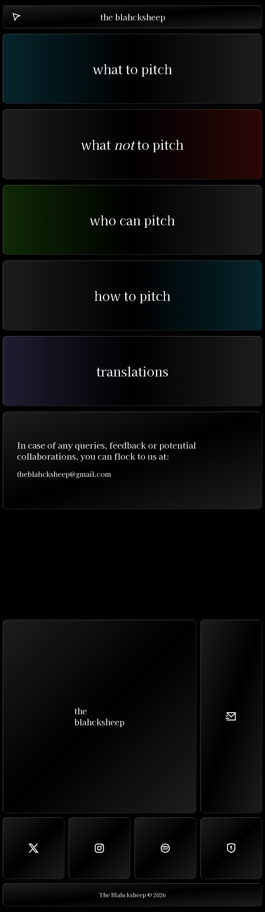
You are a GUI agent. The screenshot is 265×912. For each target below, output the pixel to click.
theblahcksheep (99, 716)
